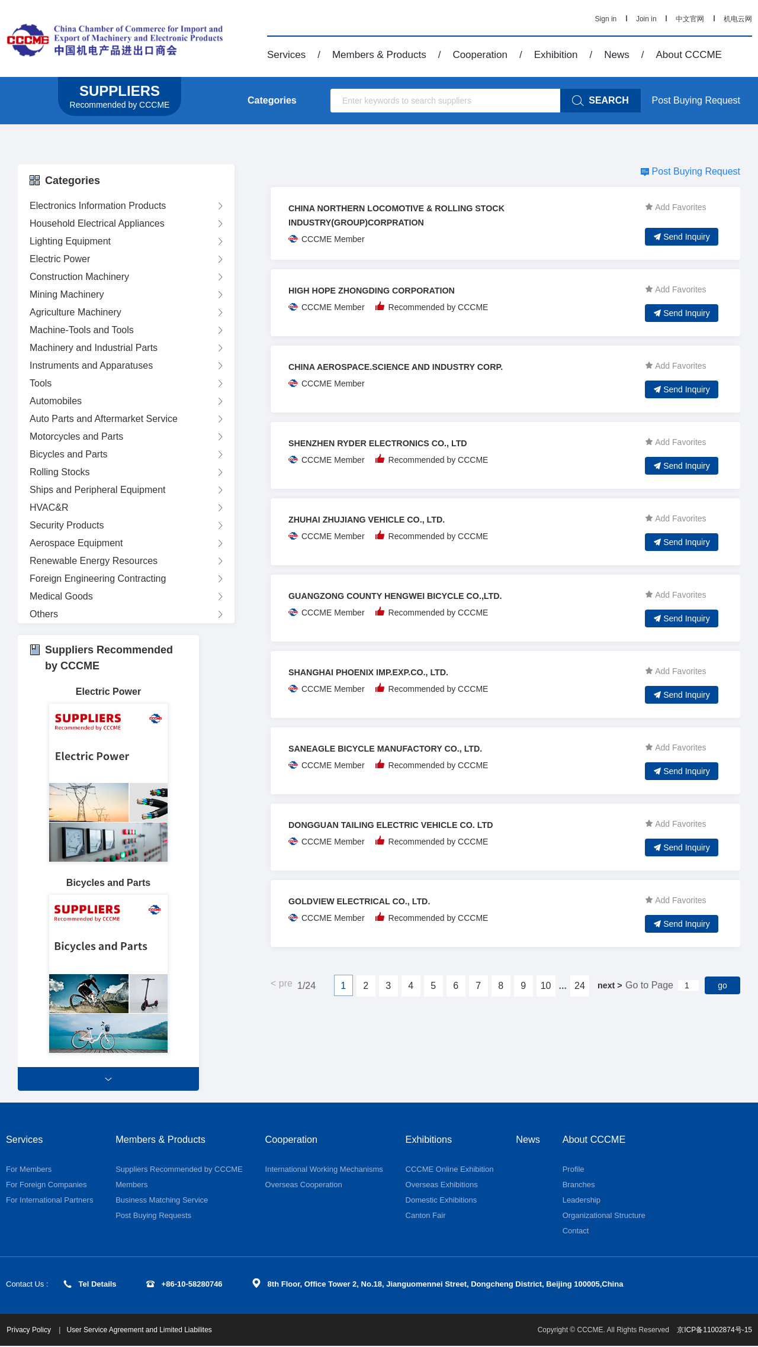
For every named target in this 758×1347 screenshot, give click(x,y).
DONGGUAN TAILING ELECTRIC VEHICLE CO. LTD (403, 825)
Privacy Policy (35, 1331)
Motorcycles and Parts (76, 436)
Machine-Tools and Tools (82, 330)
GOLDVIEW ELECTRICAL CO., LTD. (368, 901)
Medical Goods (61, 596)
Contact (578, 1231)
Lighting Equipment (70, 241)
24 (579, 986)
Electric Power (60, 259)
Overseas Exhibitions (442, 1185)
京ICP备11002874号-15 (714, 1331)
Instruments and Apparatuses (91, 365)
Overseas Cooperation (303, 1185)
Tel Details (90, 1285)
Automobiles (56, 401)
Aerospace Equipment (76, 543)
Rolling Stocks (59, 472)
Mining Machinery (67, 294)
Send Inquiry (682, 236)
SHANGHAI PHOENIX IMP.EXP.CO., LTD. (378, 672)
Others (44, 614)
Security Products (67, 525)
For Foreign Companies (46, 1185)
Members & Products (379, 54)
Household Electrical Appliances (97, 223)
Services (286, 54)
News (616, 54)
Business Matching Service (161, 1201)
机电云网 (738, 19)
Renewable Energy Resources (94, 561)
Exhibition (556, 54)
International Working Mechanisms (324, 1170)
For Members (29, 1170)
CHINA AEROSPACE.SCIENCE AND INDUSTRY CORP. (408, 367)
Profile (576, 1170)
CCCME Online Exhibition (450, 1170)
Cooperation (480, 54)
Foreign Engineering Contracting (98, 578)
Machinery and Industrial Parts (94, 348)
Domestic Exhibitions (441, 1201)
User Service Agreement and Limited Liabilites (144, 1331)
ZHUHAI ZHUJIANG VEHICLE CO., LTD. (376, 519)
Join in (646, 19)
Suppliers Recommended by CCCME (179, 1170)
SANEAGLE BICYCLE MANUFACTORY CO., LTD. (397, 748)
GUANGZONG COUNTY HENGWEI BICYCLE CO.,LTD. (408, 596)
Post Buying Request (696, 100)
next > (609, 985)
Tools (41, 383)
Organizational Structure (606, 1216)
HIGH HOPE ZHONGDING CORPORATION (381, 290)
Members (131, 1185)
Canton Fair (426, 1216)
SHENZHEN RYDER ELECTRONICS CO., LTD (388, 443)
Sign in (606, 19)
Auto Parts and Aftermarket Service (104, 419)
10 (545, 986)
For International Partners (49, 1201)
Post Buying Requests (153, 1216)
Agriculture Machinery (75, 312)
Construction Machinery (79, 277)
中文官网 (690, 19)
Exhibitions (431, 1140)
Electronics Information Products (98, 206)
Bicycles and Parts (69, 454)
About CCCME (688, 54)
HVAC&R (49, 507)
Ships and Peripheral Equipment (97, 490)
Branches (581, 1185)
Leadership (584, 1201)
